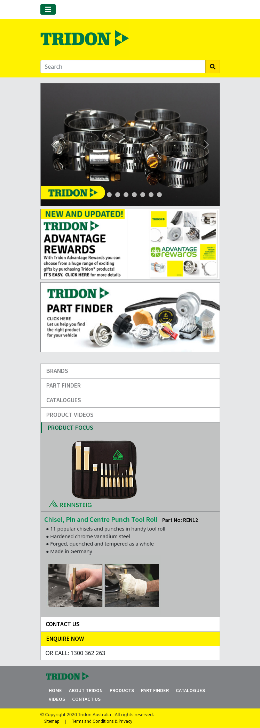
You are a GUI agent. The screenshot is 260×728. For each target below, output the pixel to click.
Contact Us (86, 699)
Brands (57, 371)
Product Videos (70, 415)
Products (122, 690)
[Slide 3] (117, 195)
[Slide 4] (126, 195)
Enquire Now (65, 639)
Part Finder (63, 385)
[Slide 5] (142, 195)
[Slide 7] (159, 195)
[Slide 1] (101, 195)
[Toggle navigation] (48, 9)
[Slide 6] (151, 195)
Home (55, 690)
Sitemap (52, 721)
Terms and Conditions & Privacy (102, 721)
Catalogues (63, 400)
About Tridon (86, 690)
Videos (57, 699)
